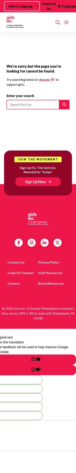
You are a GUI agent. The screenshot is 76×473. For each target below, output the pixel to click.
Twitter (57, 242)
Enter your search (20, 96)
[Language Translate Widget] (22, 6)
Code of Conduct (20, 273)
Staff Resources (50, 273)
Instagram (31, 242)
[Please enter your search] (38, 104)
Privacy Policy (48, 262)
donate (44, 79)
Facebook (18, 242)
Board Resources (51, 283)
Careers (13, 283)
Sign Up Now (35, 181)
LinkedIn (44, 242)
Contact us (16, 262)
